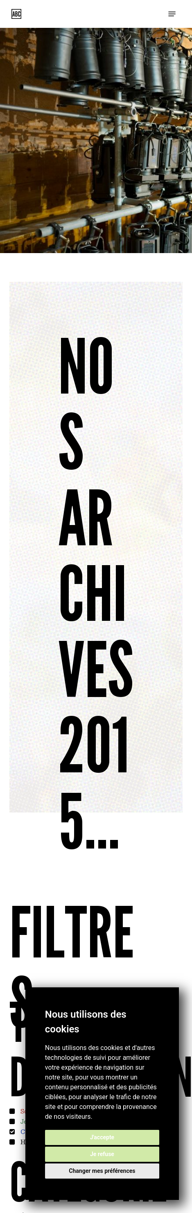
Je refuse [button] (102, 1154)
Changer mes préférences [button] (102, 1171)
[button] (172, 14)
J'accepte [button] (102, 1137)
